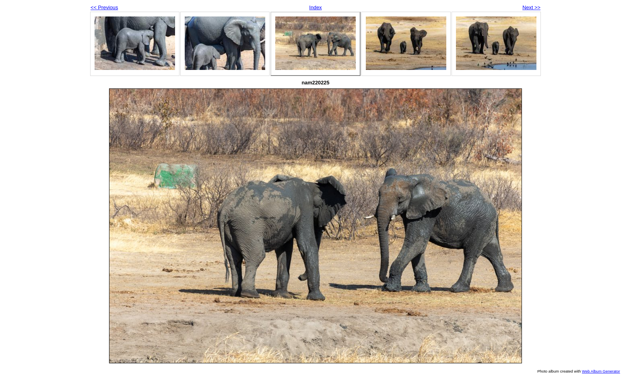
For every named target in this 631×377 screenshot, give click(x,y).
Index (315, 7)
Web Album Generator (601, 371)
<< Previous (104, 7)
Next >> (531, 7)
